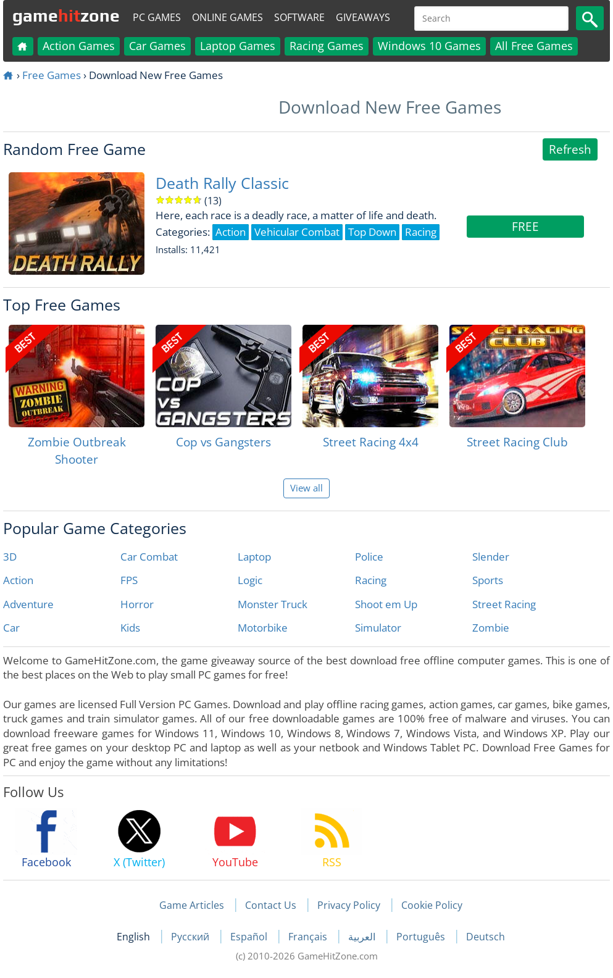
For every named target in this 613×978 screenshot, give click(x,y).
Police (369, 557)
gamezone (66, 15)
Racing (370, 580)
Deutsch (485, 936)
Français (309, 936)
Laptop (254, 557)
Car (11, 628)
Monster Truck (272, 604)
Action (18, 580)
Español (250, 936)
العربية (363, 936)
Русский (191, 936)
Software (299, 17)
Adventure (28, 604)
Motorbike (263, 628)
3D (10, 557)
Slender (490, 557)
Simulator (378, 628)
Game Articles (191, 905)
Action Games (79, 45)
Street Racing (504, 604)
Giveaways (363, 17)
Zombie (490, 628)
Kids (130, 628)
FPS (129, 580)
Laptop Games (237, 45)
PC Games (157, 17)
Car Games (157, 45)
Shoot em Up (386, 604)
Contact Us (270, 905)
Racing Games (327, 45)
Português (422, 936)
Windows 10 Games (429, 45)
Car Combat (149, 557)
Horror (137, 604)
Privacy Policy (348, 905)
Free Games (51, 75)
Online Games (227, 17)
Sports (487, 580)
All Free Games (534, 45)
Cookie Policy (431, 905)
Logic (250, 580)
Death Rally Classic (222, 183)
